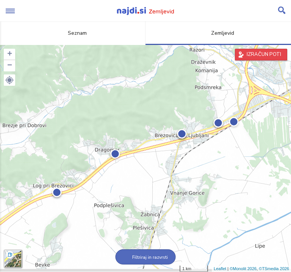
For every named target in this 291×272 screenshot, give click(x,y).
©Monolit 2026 (243, 268)
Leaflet (220, 268)
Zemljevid (218, 33)
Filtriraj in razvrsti (146, 257)
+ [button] (9, 54)
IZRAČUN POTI (264, 54)
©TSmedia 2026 (274, 268)
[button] (9, 80)
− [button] (9, 65)
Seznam (73, 33)
